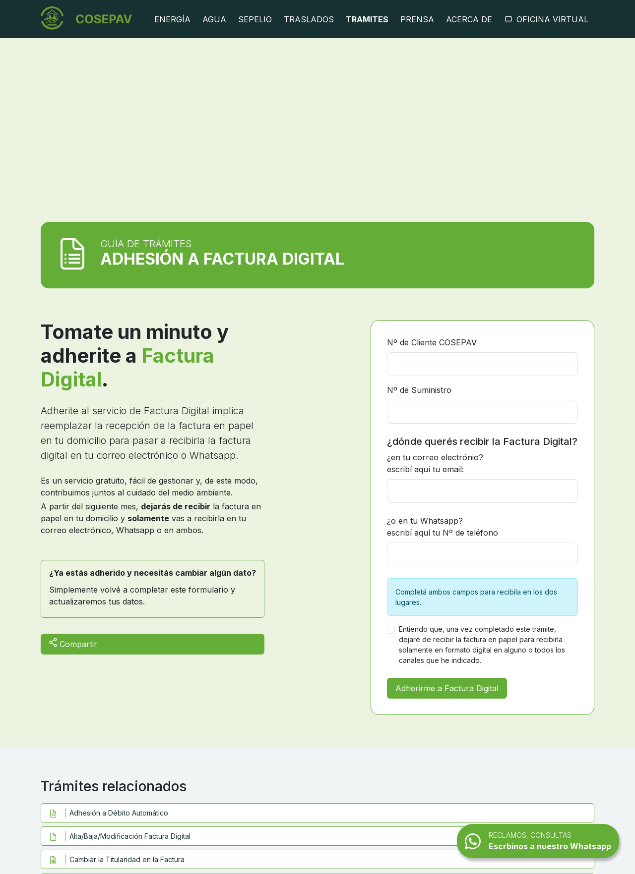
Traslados (309, 19)
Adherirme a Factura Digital (447, 688)
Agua (214, 19)
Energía (172, 19)
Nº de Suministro (419, 390)
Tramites (367, 19)
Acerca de (469, 19)
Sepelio (255, 19)
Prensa (417, 19)
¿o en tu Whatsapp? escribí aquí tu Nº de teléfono (442, 527)
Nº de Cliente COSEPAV (432, 342)
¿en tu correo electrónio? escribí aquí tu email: (435, 463)
